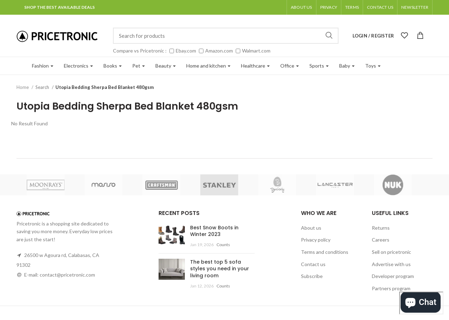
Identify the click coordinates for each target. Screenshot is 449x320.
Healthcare (255, 66)
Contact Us (380, 7)
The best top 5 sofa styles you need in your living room (219, 268)
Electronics (78, 66)
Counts (223, 244)
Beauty (165, 66)
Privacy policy (315, 240)
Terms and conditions (324, 252)
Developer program (393, 276)
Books (112, 66)
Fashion (42, 66)
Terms (352, 7)
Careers (380, 240)
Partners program (391, 288)
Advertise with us (391, 264)
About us (301, 7)
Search (329, 36)
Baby (347, 66)
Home (23, 87)
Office (289, 66)
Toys (373, 66)
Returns (381, 228)
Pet (138, 66)
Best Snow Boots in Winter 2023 (214, 231)
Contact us (313, 264)
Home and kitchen (208, 66)
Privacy (328, 7)
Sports (319, 66)
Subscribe (312, 276)
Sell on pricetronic (391, 252)
